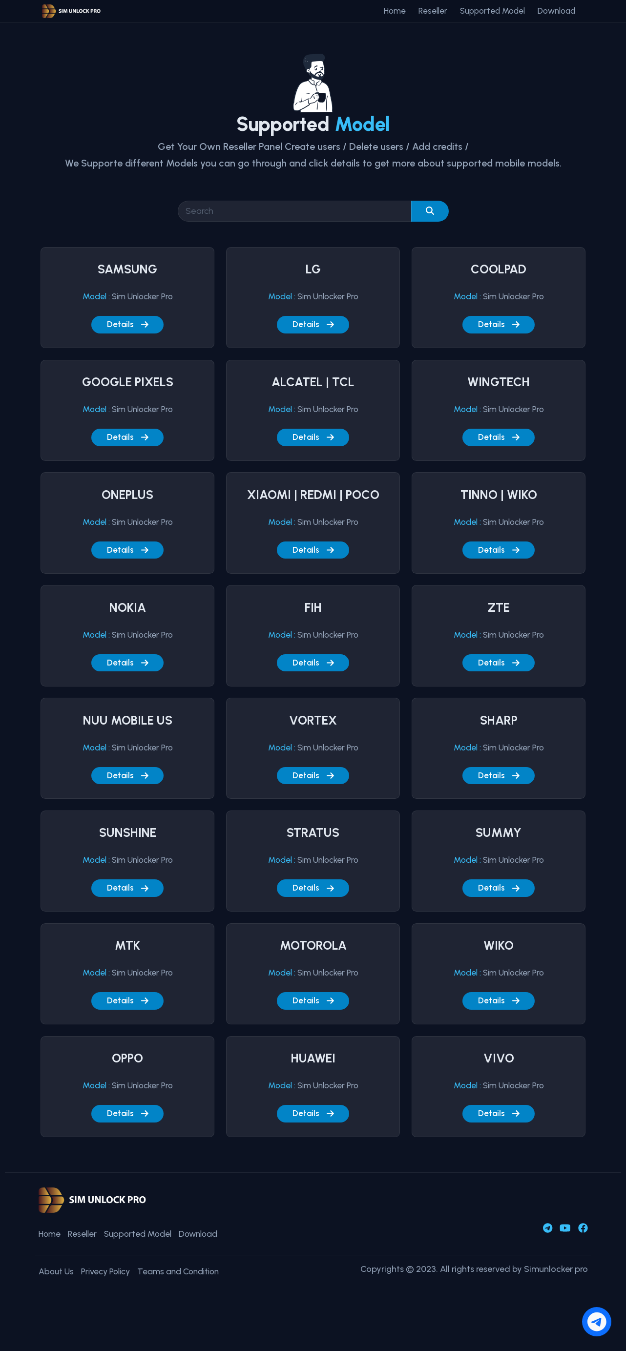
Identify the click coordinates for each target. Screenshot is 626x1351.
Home (395, 11)
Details (127, 325)
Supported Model (492, 11)
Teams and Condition (187, 1278)
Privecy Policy (110, 1278)
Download (556, 11)
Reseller (432, 11)
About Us (57, 1278)
